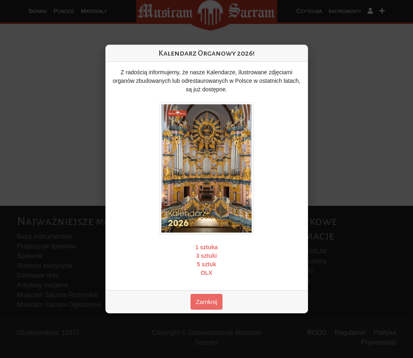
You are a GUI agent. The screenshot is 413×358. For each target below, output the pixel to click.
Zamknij (206, 301)
